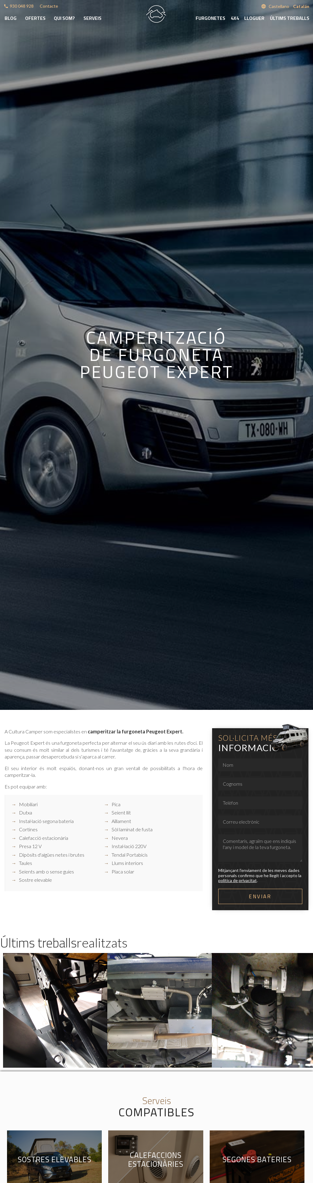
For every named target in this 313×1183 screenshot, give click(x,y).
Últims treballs (289, 18)
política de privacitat (237, 880)
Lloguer (254, 18)
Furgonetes (210, 18)
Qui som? (64, 18)
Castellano (279, 6)
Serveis (92, 18)
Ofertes (35, 18)
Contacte (49, 6)
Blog (11, 18)
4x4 (235, 18)
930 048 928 (22, 6)
